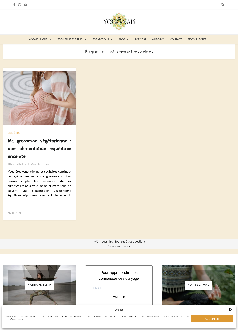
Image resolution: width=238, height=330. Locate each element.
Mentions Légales (119, 246)
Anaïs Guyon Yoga (41, 163)
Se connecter (197, 39)
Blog (121, 39)
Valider (119, 296)
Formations (100, 39)
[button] (231, 309)
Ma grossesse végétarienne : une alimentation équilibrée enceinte (39, 148)
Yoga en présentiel (70, 39)
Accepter (212, 318)
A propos (158, 39)
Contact (176, 39)
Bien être (14, 133)
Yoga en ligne (38, 39)
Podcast (140, 39)
